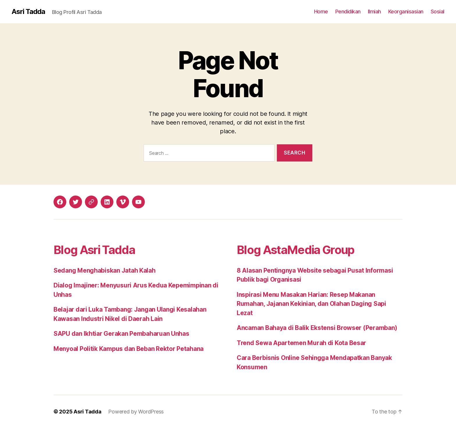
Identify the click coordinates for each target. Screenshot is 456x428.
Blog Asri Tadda (94, 250)
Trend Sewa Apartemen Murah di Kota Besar (301, 343)
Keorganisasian (405, 11)
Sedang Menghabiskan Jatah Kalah (105, 270)
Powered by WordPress (136, 412)
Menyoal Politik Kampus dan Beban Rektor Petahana (129, 348)
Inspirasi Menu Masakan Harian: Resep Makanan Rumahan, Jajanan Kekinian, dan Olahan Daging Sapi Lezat (311, 304)
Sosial (437, 11)
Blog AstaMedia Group (296, 250)
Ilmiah (374, 11)
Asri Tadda (28, 11)
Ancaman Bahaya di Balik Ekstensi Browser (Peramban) (317, 327)
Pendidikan (348, 11)
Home (321, 11)
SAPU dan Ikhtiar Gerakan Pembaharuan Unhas (121, 333)
